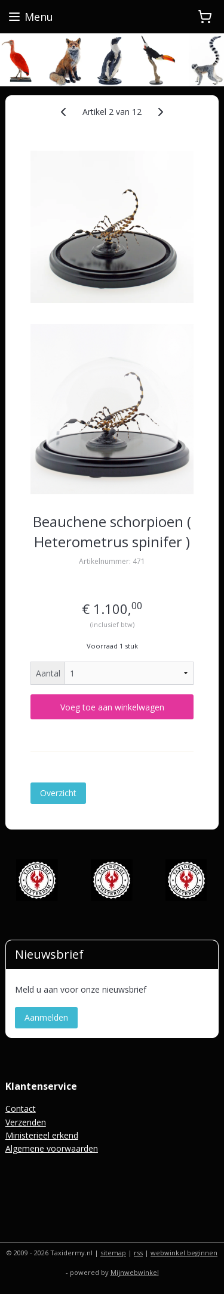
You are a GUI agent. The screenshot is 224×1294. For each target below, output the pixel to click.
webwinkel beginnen (184, 1252)
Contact (20, 1108)
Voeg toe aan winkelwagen (112, 707)
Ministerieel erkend (41, 1135)
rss (138, 1252)
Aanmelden (46, 1017)
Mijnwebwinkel (135, 1272)
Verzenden (25, 1122)
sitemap (113, 1252)
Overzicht (58, 793)
